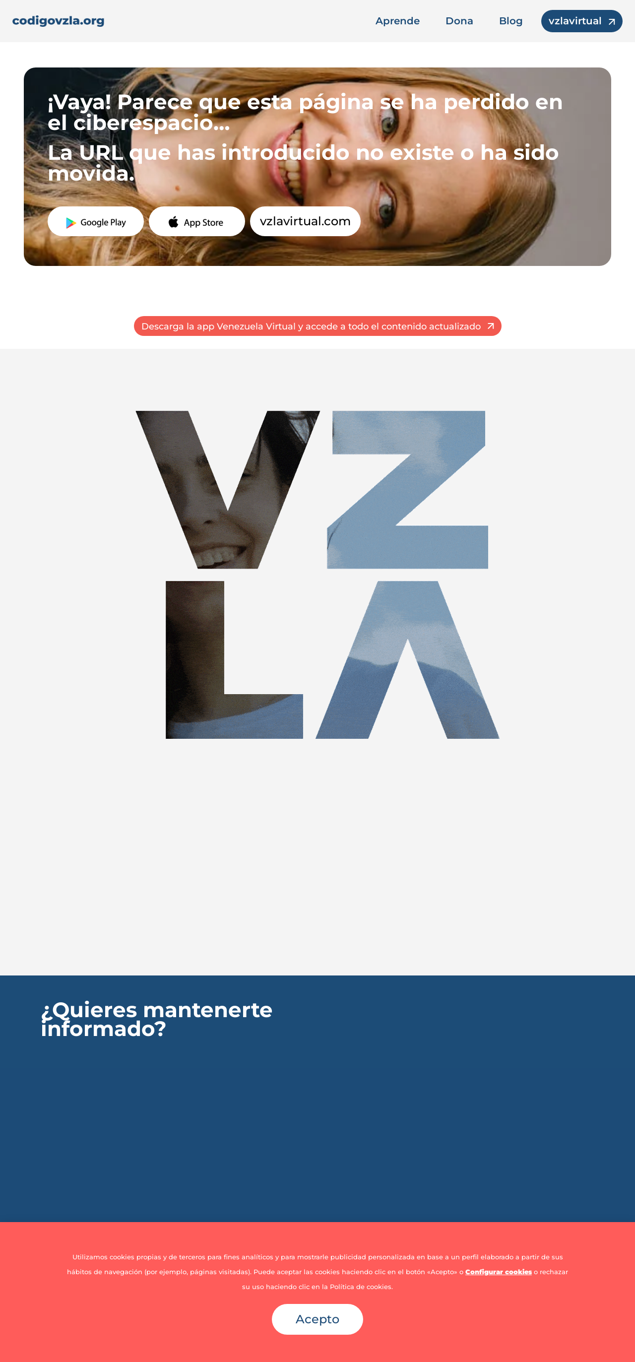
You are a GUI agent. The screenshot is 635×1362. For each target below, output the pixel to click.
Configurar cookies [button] (498, 1272)
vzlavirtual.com (305, 221)
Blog (511, 21)
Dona (459, 21)
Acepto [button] (317, 1319)
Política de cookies (360, 1287)
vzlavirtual (575, 21)
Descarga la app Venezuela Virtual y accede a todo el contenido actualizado (311, 326)
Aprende (398, 21)
